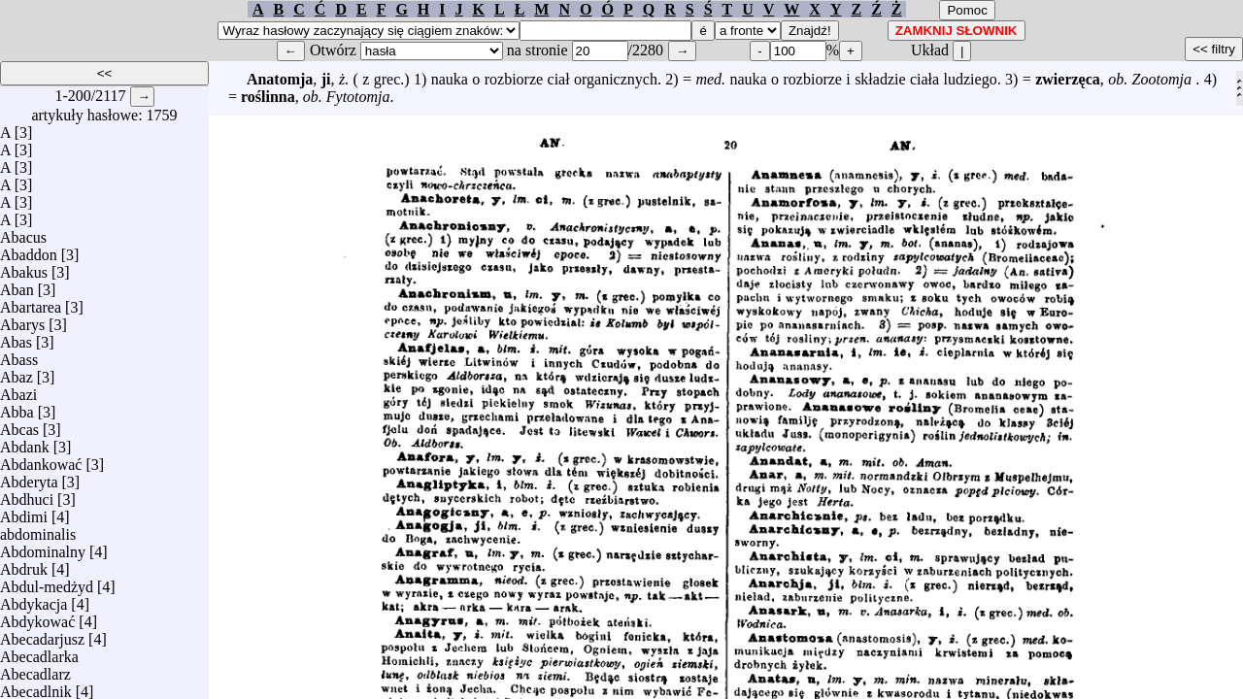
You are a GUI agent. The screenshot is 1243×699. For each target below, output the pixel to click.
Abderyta (29, 477)
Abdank (25, 442)
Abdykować (37, 617)
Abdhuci (26, 494)
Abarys (22, 320)
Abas (16, 337)
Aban (17, 285)
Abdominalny (42, 547)
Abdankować (41, 459)
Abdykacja (33, 599)
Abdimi (24, 512)
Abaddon (28, 250)
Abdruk (24, 564)
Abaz (16, 372)
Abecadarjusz (42, 634)
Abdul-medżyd (46, 582)
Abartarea (30, 302)
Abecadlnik (36, 687)
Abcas (19, 424)
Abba (17, 407)
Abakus (24, 267)
